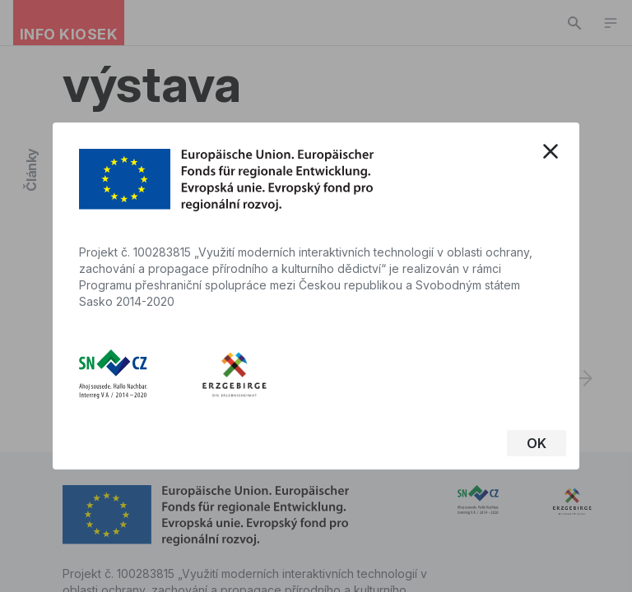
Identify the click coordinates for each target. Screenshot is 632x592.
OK (536, 443)
